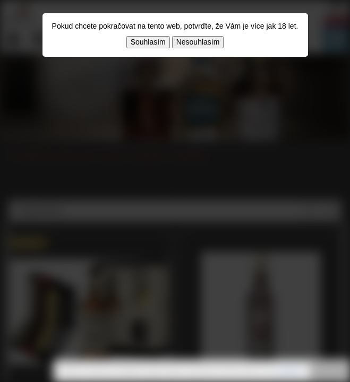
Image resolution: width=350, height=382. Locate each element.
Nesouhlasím (198, 42)
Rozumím (328, 371)
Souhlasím (148, 42)
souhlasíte (288, 371)
